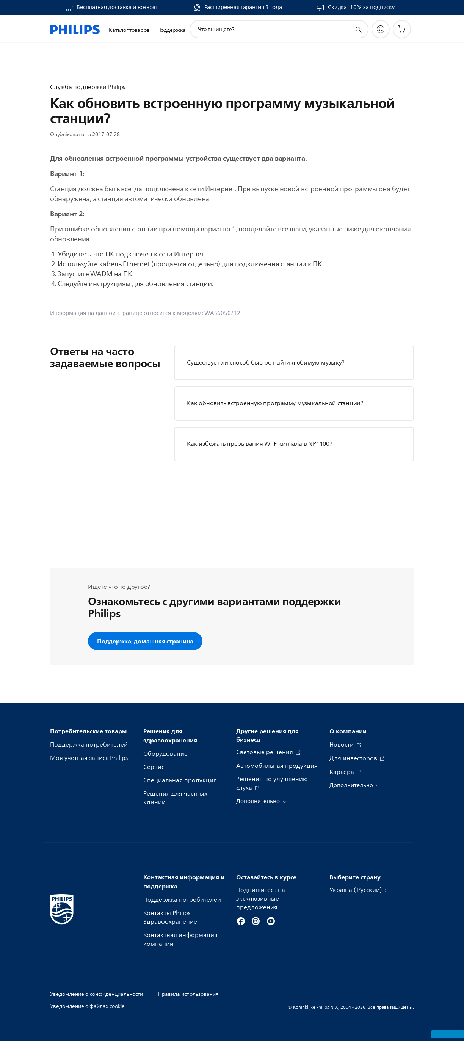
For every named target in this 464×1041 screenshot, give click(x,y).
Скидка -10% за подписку (361, 8)
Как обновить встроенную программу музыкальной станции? (275, 403)
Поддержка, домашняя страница (145, 641)
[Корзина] (402, 29)
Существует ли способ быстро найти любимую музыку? (266, 363)
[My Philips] (381, 29)
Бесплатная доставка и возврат (117, 8)
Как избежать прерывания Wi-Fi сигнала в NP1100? (259, 444)
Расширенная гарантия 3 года (243, 8)
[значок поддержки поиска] (358, 29)
